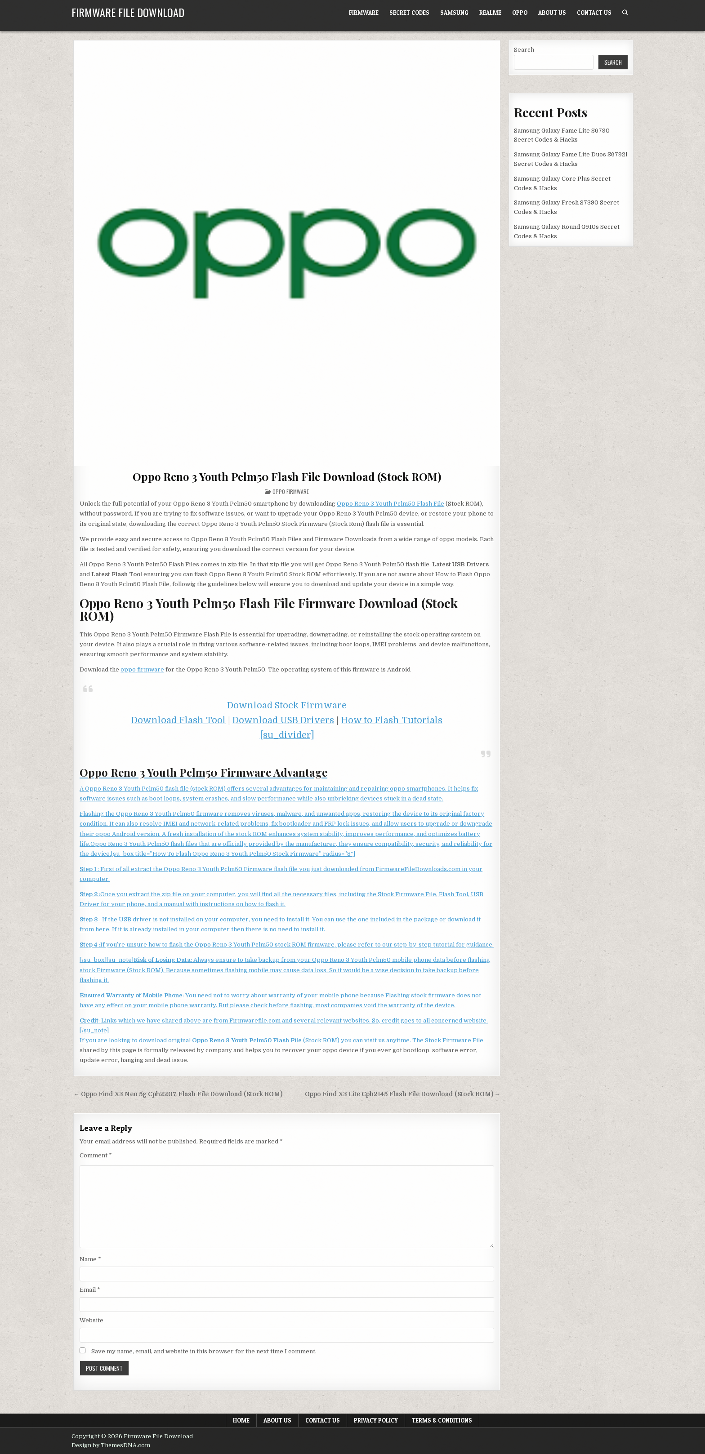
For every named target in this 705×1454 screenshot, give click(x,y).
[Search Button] (625, 12)
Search (524, 49)
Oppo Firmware (290, 491)
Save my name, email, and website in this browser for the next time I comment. (204, 1351)
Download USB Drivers (283, 720)
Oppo (519, 12)
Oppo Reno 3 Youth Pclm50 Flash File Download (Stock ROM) (287, 476)
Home (241, 1420)
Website (91, 1320)
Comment (96, 1155)
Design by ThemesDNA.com (110, 1445)
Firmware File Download (127, 12)
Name (90, 1259)
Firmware (364, 12)
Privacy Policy (376, 1420)
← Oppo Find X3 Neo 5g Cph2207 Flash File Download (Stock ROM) (177, 1094)
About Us (552, 12)
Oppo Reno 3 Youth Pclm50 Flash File (390, 503)
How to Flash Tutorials (391, 720)
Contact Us (594, 12)
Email (90, 1289)
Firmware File (462, 1040)
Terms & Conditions (442, 1420)
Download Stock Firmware (287, 705)
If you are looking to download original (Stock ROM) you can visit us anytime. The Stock (261, 1040)
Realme (490, 12)
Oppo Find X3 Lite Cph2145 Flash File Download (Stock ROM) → (403, 1094)
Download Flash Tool (178, 720)
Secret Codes (409, 12)
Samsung (454, 12)
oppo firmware (142, 669)
